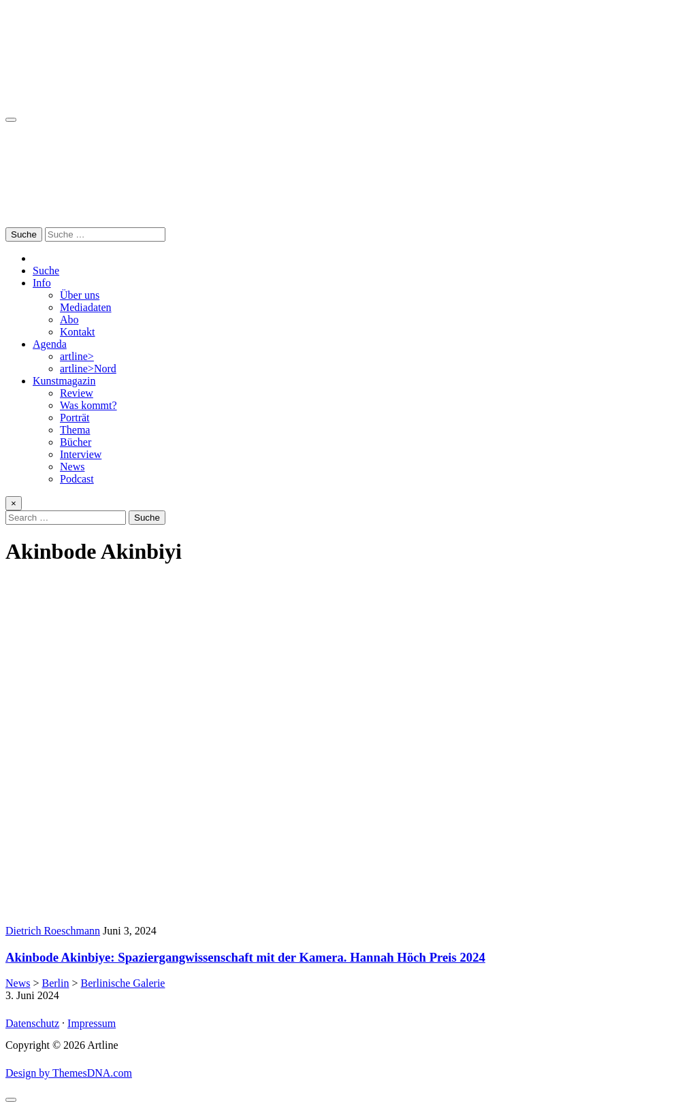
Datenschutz (32, 1023)
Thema (75, 430)
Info (42, 283)
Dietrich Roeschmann (52, 930)
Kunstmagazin (64, 381)
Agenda (50, 344)
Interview (80, 454)
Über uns (79, 295)
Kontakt (77, 332)
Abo (69, 319)
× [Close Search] (13, 503)
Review (76, 393)
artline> (77, 356)
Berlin (55, 983)
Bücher (75, 442)
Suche (46, 270)
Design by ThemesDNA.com (68, 1073)
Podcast (77, 479)
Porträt (75, 417)
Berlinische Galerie (123, 983)
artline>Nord (88, 368)
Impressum (91, 1023)
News (72, 466)
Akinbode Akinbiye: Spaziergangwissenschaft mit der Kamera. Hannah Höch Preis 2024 (245, 957)
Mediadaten (86, 307)
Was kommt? (88, 405)
